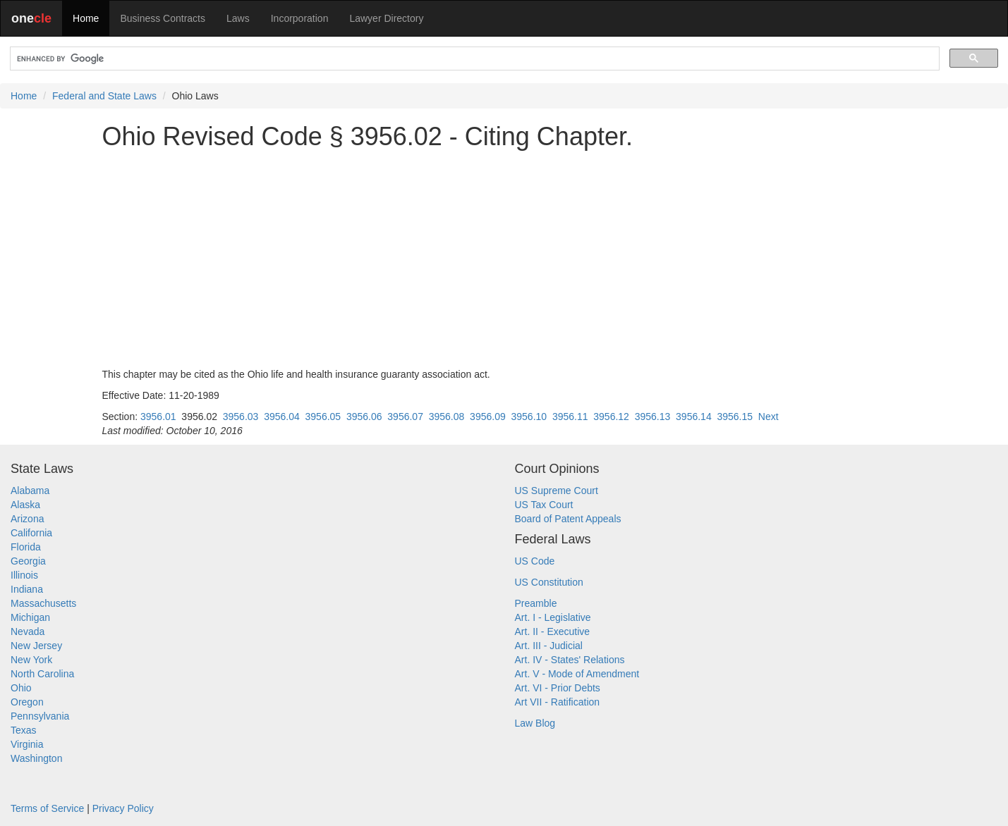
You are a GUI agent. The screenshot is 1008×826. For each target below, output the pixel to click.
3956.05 (323, 416)
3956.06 (364, 416)
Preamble (536, 603)
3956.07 (405, 416)
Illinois (24, 575)
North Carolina (42, 673)
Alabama (30, 490)
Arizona (27, 518)
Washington (36, 758)
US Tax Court (544, 504)
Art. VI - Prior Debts (557, 688)
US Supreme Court (556, 490)
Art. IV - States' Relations (570, 659)
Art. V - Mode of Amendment (577, 673)
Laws (238, 18)
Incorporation (300, 18)
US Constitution (549, 582)
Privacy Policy (123, 808)
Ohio (21, 688)
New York (31, 659)
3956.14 (694, 416)
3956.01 (158, 416)
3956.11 (570, 416)
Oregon (27, 702)
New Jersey (36, 645)
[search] (473, 59)
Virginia (27, 744)
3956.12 (611, 416)
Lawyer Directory (386, 18)
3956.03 (241, 416)
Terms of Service (47, 808)
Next (768, 416)
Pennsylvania (40, 716)
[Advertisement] (504, 258)
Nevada (27, 631)
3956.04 (282, 416)
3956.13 (653, 416)
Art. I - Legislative (553, 617)
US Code (535, 561)
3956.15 (735, 416)
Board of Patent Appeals (568, 518)
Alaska (25, 504)
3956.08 (447, 416)
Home (86, 18)
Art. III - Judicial (549, 645)
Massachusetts (43, 603)
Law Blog (535, 723)
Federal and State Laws (104, 95)
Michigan (30, 617)
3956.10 (529, 416)
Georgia (28, 561)
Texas (24, 730)
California (31, 532)
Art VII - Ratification (557, 702)
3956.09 (488, 416)
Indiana (27, 589)
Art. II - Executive (552, 631)
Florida (26, 547)
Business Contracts (162, 18)
